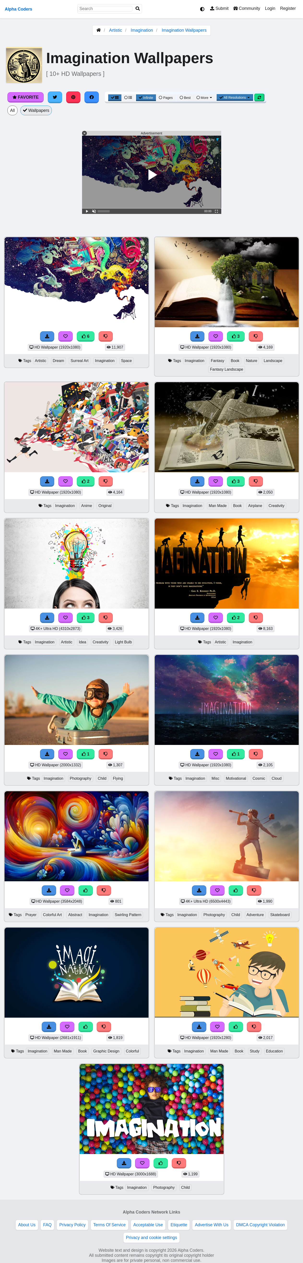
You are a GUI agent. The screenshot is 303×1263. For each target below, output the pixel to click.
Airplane (255, 506)
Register (288, 8)
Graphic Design (106, 1051)
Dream (58, 361)
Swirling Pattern (128, 915)
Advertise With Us (211, 1224)
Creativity (277, 506)
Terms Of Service (109, 1224)
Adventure (255, 915)
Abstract (75, 915)
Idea (82, 642)
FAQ (47, 1224)
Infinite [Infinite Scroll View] (146, 98)
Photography (80, 778)
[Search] (138, 8)
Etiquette (179, 1224)
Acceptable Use (148, 1224)
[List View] (128, 97)
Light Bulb (123, 642)
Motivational (236, 778)
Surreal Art (80, 361)
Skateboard (280, 915)
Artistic (115, 30)
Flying (118, 778)
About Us (27, 1224)
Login (270, 8)
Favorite (25, 97)
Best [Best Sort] (185, 98)
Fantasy (217, 361)
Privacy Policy (72, 1224)
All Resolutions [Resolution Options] (235, 97)
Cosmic (259, 778)
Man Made (218, 506)
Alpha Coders (18, 9)
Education (274, 1051)
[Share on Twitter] (55, 97)
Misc (216, 778)
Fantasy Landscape (226, 369)
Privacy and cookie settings (151, 1237)
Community (246, 8)
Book (235, 361)
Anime (86, 506)
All (12, 110)
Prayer (31, 915)
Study (254, 1051)
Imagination (142, 30)
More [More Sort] (204, 98)
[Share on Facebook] (91, 97)
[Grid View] (115, 97)
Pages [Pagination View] (166, 98)
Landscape (273, 361)
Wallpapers (36, 110)
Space (126, 361)
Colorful (132, 1051)
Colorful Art (52, 915)
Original (105, 506)
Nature (251, 361)
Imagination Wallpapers (184, 30)
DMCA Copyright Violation (260, 1224)
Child (102, 778)
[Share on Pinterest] (73, 97)
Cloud (276, 778)
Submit (219, 8)
